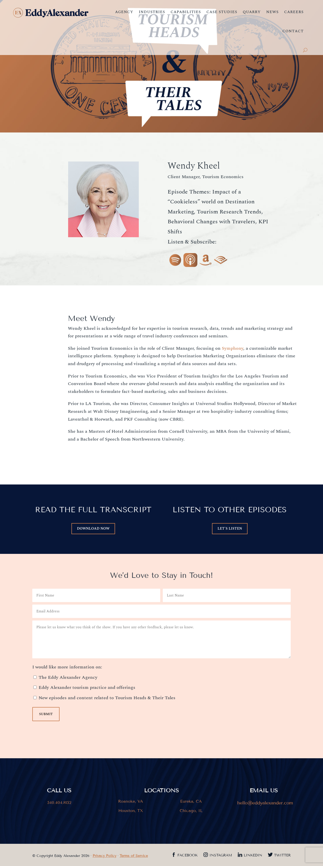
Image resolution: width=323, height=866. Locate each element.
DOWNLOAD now (93, 528)
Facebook (187, 855)
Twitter (282, 855)
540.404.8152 (59, 802)
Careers (294, 12)
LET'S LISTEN (230, 528)
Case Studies (221, 12)
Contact (293, 31)
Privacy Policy (104, 856)
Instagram (220, 855)
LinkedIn (253, 855)
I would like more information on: (67, 667)
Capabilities (186, 12)
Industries (152, 12)
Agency (124, 12)
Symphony (232, 348)
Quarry (252, 12)
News (272, 12)
